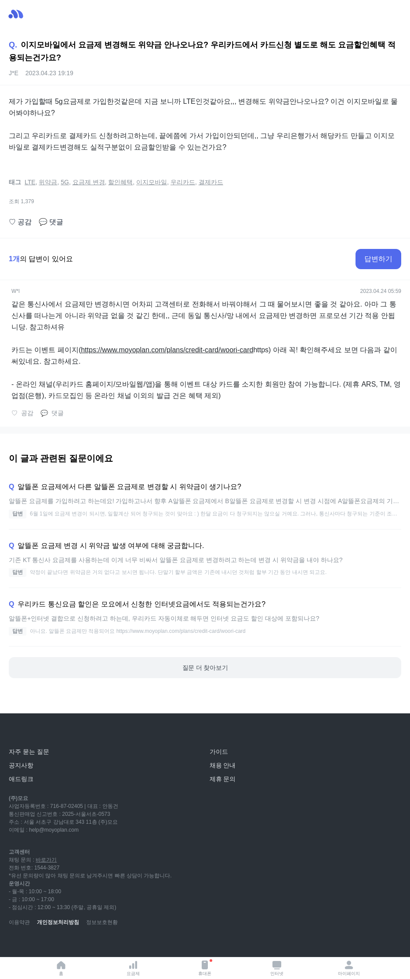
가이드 (219, 751)
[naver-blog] (35, 944)
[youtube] (16, 944)
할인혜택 (120, 182)
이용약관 (19, 922)
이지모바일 (151, 182)
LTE (30, 182)
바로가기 (46, 860)
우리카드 (183, 182)
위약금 (48, 182)
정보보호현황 (102, 922)
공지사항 (21, 765)
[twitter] (93, 944)
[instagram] (54, 944)
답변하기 (378, 259)
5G (65, 182)
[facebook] (74, 944)
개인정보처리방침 (58, 922)
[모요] (28, 732)
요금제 (133, 968)
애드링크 (21, 778)
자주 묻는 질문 (29, 751)
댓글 (51, 222)
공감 (20, 222)
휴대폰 (205, 967)
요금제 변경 (89, 182)
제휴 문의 (223, 778)
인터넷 (276, 968)
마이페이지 (349, 968)
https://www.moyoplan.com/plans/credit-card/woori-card (167, 350)
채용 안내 (223, 765)
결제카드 (211, 182)
